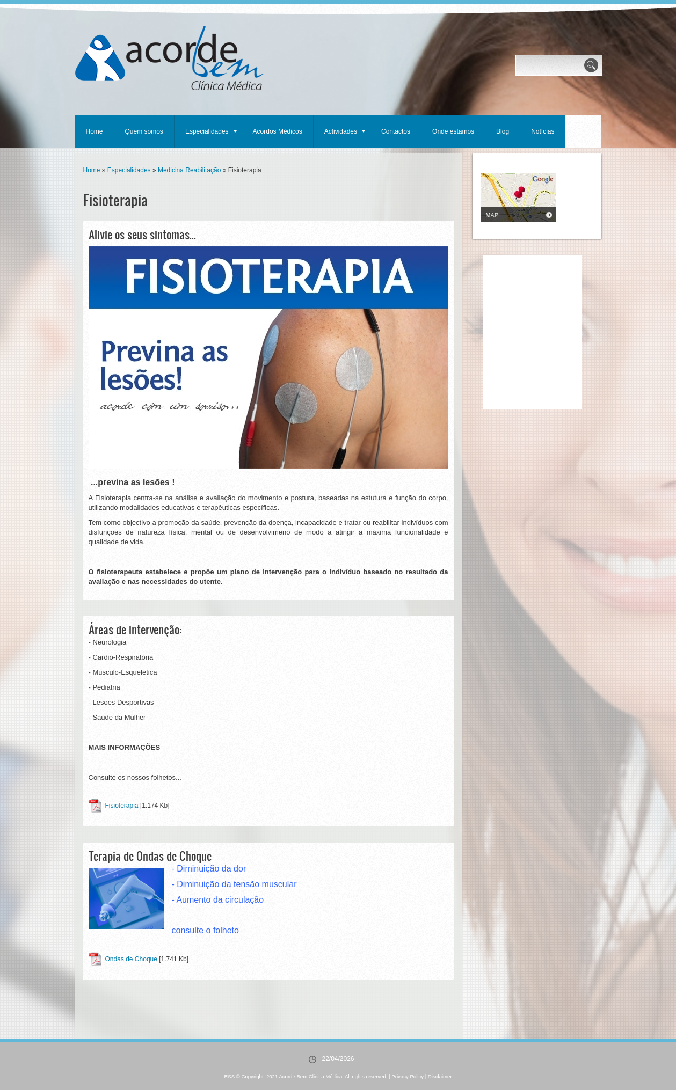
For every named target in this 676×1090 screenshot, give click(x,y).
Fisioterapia (122, 805)
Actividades (344, 131)
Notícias (542, 131)
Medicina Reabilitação (189, 170)
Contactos (395, 131)
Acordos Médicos (277, 131)
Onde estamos (453, 131)
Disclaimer (440, 1076)
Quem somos (144, 131)
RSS (229, 1076)
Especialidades (211, 131)
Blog (502, 131)
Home (94, 131)
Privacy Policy (407, 1076)
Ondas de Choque (131, 959)
